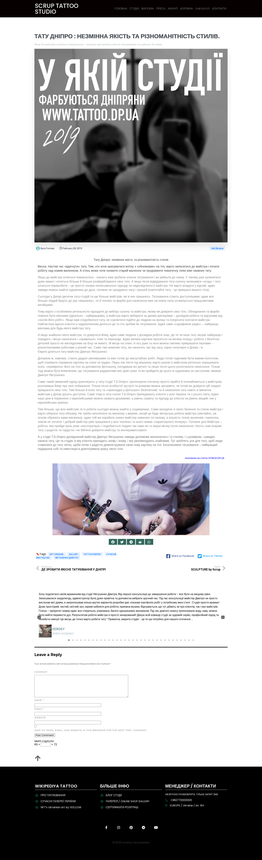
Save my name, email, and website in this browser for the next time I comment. (90, 730)
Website (40, 717)
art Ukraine (56, 554)
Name (39, 700)
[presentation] (39, 617)
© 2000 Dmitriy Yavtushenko (131, 842)
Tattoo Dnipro (92, 554)
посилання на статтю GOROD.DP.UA (204, 458)
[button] (69, 640)
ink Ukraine (217, 248)
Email (39, 708)
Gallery (74, 554)
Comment (40, 672)
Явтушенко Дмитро (66, 557)
